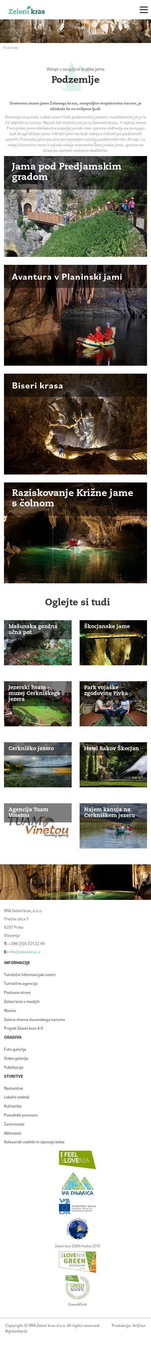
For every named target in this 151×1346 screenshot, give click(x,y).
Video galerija (16, 1058)
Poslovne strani (17, 992)
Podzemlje (10, 47)
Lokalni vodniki (16, 1096)
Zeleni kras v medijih (22, 1001)
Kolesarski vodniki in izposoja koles (34, 1141)
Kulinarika (12, 1105)
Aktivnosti (12, 1133)
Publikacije (13, 1067)
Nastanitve (13, 1088)
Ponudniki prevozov (21, 1115)
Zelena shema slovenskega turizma (34, 1019)
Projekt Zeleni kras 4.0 (23, 1028)
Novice (10, 1010)
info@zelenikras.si (24, 951)
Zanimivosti (14, 1124)
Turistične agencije (21, 983)
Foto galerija (15, 1049)
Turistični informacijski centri (30, 974)
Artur (139, 1325)
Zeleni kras (35, 11)
